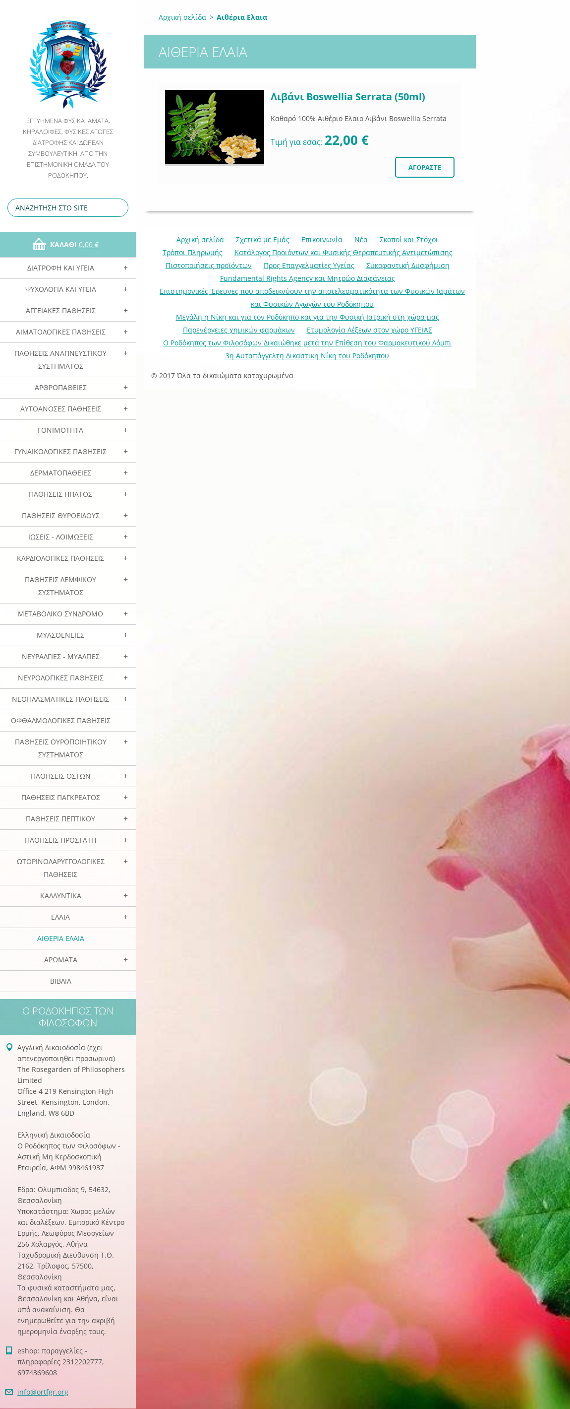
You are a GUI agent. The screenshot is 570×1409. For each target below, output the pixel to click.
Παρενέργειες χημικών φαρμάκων (239, 330)
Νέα (361, 239)
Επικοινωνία (321, 239)
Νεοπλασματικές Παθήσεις (60, 699)
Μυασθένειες (60, 635)
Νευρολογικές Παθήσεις (61, 677)
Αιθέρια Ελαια (60, 938)
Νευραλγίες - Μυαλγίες (61, 656)
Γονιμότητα (60, 430)
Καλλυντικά (60, 895)
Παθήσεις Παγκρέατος (60, 797)
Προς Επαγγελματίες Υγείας (309, 265)
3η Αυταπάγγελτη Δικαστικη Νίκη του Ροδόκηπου (307, 355)
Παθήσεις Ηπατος (60, 494)
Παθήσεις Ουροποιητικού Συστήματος (61, 748)
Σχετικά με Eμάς (262, 239)
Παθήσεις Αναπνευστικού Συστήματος (60, 359)
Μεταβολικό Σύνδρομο (60, 613)
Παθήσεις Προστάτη (60, 840)
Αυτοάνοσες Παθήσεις (60, 408)
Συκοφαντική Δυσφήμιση (408, 265)
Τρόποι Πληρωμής (193, 252)
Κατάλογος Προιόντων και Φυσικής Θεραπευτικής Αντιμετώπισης (343, 252)
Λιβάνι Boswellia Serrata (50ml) (348, 96)
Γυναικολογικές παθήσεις (60, 451)
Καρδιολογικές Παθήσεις (60, 558)
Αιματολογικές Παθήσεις (61, 331)
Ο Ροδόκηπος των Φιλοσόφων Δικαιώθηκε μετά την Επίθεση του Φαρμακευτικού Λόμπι (307, 342)
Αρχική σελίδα (182, 17)
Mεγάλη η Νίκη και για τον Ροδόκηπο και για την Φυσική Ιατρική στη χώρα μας (307, 317)
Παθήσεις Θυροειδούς (61, 515)
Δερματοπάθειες (60, 472)
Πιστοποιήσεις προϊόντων (209, 265)
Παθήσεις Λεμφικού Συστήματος (60, 586)
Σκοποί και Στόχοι (409, 239)
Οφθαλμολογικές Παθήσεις (61, 720)
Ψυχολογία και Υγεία (60, 289)
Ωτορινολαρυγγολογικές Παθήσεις (61, 868)
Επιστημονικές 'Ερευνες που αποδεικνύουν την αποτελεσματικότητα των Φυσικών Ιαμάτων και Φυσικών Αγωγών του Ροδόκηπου (312, 297)
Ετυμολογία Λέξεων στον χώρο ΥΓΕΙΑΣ (369, 330)
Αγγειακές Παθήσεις (61, 310)
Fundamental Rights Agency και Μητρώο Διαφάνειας (307, 278)
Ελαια (60, 917)
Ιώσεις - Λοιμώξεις (60, 536)
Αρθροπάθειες (61, 387)
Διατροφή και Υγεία (60, 267)
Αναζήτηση (119, 207)
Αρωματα (60, 959)
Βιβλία (60, 981)
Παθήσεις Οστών (61, 776)
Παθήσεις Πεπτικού (60, 818)
